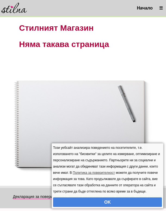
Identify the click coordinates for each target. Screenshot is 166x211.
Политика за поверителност (94, 173)
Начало (145, 8)
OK (107, 202)
